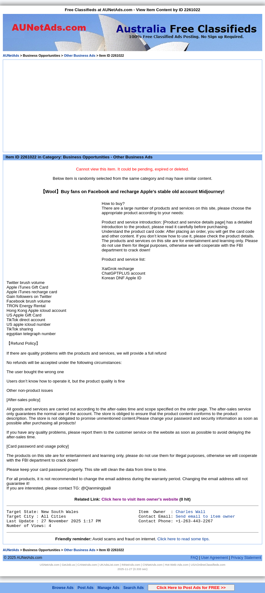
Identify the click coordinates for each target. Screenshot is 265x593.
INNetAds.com (130, 564)
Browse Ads (62, 588)
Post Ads (85, 588)
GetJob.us (68, 564)
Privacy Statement (246, 557)
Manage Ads (108, 588)
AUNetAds (11, 55)
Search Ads (133, 588)
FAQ (194, 557)
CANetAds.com (87, 564)
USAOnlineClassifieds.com (208, 564)
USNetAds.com (50, 564)
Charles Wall (190, 512)
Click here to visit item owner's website (139, 499)
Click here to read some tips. (183, 539)
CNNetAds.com (152, 564)
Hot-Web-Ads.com (176, 564)
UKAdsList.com (109, 564)
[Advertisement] (132, 104)
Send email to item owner (205, 516)
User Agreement (214, 557)
